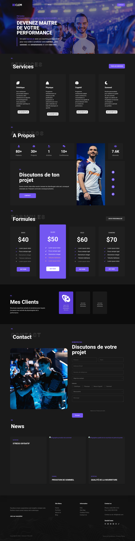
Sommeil (109, 386)
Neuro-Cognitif (98, 386)
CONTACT (121, 4)
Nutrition (15, 444)
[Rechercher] (112, 5)
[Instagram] (110, 524)
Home (49, 5)
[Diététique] (17, 82)
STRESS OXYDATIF (21, 448)
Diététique (20, 87)
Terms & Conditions (109, 536)
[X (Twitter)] (108, 524)
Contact (84, 5)
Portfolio (58, 510)
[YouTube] (113, 524)
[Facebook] (105, 524)
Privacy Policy (120, 536)
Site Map (83, 510)
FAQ (81, 508)
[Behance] (116, 524)
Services (58, 5)
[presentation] (85, 407)
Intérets (74, 383)
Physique (87, 386)
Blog (76, 5)
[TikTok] (118, 524)
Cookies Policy (84, 512)
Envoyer (77, 415)
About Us (68, 5)
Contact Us (83, 515)
